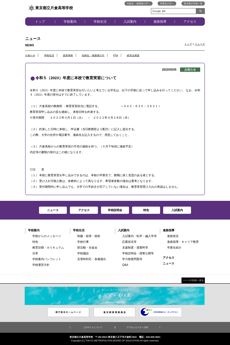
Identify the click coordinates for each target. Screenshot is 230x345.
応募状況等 (129, 241)
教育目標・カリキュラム (48, 247)
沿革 (35, 253)
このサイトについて (92, 327)
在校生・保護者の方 (93, 55)
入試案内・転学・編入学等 (139, 236)
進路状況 (173, 236)
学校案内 (70, 21)
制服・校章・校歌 (88, 236)
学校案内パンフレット (46, 259)
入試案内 (129, 21)
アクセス (189, 21)
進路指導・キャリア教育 (183, 241)
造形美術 (68, 55)
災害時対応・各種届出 (91, 259)
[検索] (172, 11)
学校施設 (83, 253)
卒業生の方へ (167, 3)
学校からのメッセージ (46, 236)
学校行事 (83, 241)
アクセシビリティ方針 (137, 327)
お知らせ (30, 55)
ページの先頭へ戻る (193, 280)
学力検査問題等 (132, 259)
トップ (40, 21)
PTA (115, 55)
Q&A (125, 264)
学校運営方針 (41, 264)
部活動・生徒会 (87, 247)
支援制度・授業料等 (135, 247)
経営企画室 (133, 55)
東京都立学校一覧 (193, 3)
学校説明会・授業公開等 (138, 253)
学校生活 (100, 21)
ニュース (200, 44)
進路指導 (159, 21)
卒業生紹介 (174, 247)
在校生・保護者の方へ (138, 3)
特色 (35, 241)
